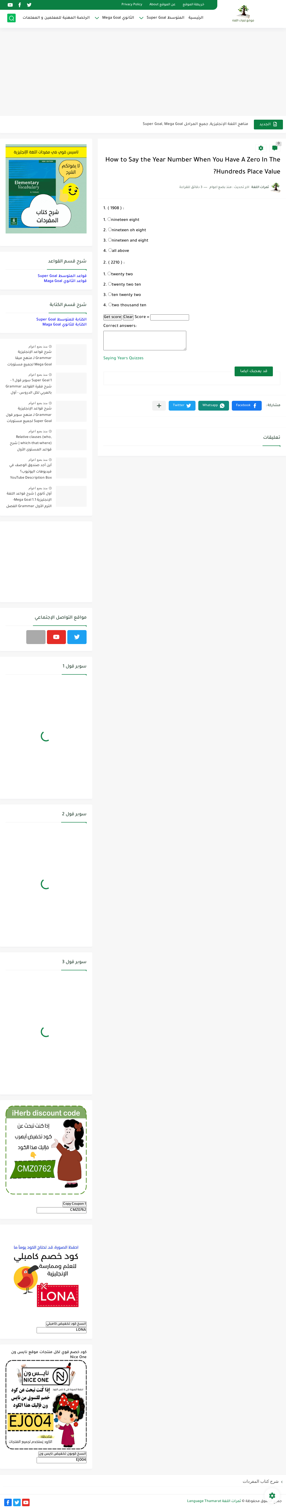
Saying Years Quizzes (123, 358)
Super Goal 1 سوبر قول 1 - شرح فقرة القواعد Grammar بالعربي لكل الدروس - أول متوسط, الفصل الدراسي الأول (29, 388)
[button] (247, 406)
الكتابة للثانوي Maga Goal (64, 325)
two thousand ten (127, 305)
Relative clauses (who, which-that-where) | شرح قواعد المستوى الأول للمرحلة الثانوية (31, 444)
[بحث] (11, 18)
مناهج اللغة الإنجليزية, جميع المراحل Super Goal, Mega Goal (195, 124)
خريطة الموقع (193, 5)
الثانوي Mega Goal (118, 18)
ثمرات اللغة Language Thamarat (214, 1501)
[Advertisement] (143, 72)
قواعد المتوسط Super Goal (62, 276)
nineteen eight (123, 220)
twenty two (120, 275)
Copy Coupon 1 (74, 1204)
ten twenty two (124, 295)
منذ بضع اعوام (37, 346)
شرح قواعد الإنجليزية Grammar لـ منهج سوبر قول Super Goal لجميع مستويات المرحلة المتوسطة (29, 416)
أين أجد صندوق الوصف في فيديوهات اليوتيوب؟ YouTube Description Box (30, 472)
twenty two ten (124, 285)
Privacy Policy (131, 5)
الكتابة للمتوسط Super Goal (61, 320)
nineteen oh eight (127, 230)
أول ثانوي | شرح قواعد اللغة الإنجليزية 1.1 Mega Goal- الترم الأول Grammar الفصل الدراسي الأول (29, 501)
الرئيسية (196, 18)
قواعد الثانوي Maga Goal (65, 281)
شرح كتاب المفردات (261, 1481)
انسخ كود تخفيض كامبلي (66, 1324)
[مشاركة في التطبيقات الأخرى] (159, 406)
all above (118, 251)
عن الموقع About (162, 5)
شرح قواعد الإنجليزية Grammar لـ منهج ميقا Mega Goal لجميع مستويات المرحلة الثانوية (29, 359)
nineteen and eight (128, 241)
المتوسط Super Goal (165, 18)
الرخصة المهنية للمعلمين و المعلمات (56, 18)
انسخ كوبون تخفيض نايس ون (62, 1454)
